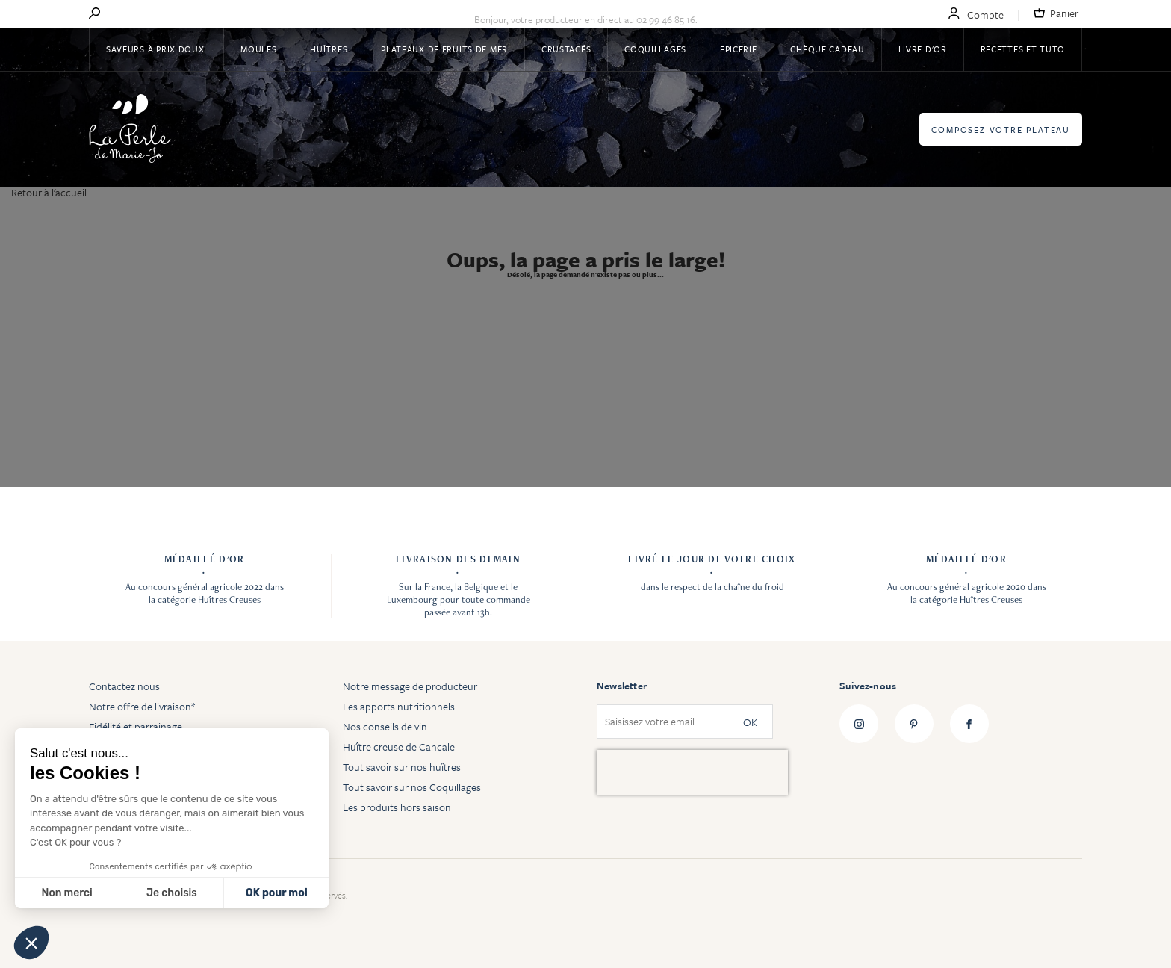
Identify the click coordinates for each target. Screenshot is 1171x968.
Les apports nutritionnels (399, 706)
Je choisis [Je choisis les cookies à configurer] (171, 893)
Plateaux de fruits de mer (444, 49)
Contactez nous (124, 686)
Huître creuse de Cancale (399, 746)
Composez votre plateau (1000, 129)
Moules (258, 49)
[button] (31, 943)
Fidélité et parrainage (135, 726)
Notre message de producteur (410, 686)
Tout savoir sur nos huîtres (402, 767)
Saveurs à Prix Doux (156, 49)
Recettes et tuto (1023, 49)
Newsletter (622, 685)
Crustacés (566, 49)
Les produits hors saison (397, 807)
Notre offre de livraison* (142, 706)
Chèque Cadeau (827, 49)
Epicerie (738, 49)
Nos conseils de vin (385, 726)
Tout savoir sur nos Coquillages (412, 787)
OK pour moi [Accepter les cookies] (277, 893)
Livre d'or (922, 49)
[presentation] (692, 772)
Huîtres (328, 49)
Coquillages (655, 49)
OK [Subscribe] (750, 722)
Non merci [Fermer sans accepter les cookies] (66, 893)
